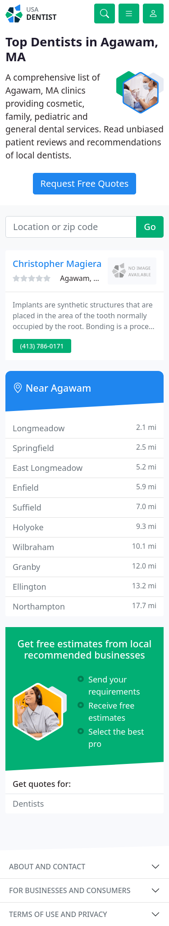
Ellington (84, 586)
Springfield (84, 447)
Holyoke (84, 527)
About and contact (47, 867)
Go (150, 227)
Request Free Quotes (85, 183)
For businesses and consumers (69, 890)
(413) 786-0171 (42, 346)
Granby (84, 566)
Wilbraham (84, 546)
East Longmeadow (84, 467)
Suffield (84, 507)
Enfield (84, 487)
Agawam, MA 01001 (93, 278)
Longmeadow (84, 428)
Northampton (84, 606)
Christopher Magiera (57, 263)
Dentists (28, 803)
